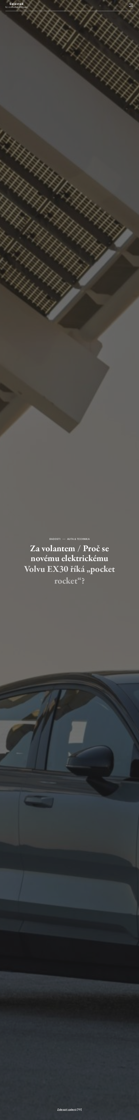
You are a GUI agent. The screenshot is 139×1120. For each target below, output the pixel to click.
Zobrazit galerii (66, 1109)
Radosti (54, 539)
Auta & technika (78, 539)
